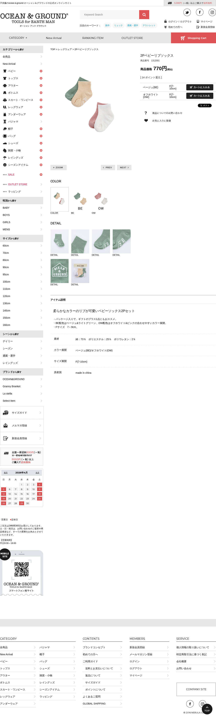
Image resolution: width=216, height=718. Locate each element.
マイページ (206, 21)
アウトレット (149, 25)
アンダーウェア (9, 703)
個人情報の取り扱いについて (192, 647)
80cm (6, 260)
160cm (6, 325)
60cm (6, 245)
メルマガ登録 (19, 425)
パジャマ (13, 121)
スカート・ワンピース (12, 689)
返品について (91, 675)
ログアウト (186, 21)
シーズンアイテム (50, 689)
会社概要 (181, 661)
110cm (6, 288)
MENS (6, 229)
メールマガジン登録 (141, 654)
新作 (107, 25)
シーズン (8, 348)
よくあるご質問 (91, 696)
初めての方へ (175, 27)
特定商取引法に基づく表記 (191, 654)
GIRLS (6, 222)
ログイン (173, 21)
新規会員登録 (208, 27)
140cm (6, 310)
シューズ (45, 668)
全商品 (6, 56)
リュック (118, 25)
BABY (6, 207)
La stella (7, 393)
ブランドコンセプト (94, 647)
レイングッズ (10, 362)
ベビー (4, 661)
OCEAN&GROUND (13, 379)
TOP (52, 49)
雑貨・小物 (46, 675)
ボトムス (5, 682)
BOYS (6, 215)
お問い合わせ (184, 668)
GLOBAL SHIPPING (94, 703)
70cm (6, 252)
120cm (6, 296)
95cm (6, 274)
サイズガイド (19, 412)
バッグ (43, 661)
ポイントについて (94, 689)
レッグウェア (65, 49)
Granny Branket (11, 386)
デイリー (8, 341)
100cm (6, 281)
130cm (6, 303)
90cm (6, 267)
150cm (6, 317)
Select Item (9, 400)
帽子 (42, 654)
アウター (5, 675)
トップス (5, 668)
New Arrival (9, 63)
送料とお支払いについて (98, 668)
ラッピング (14, 191)
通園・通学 (132, 25)
